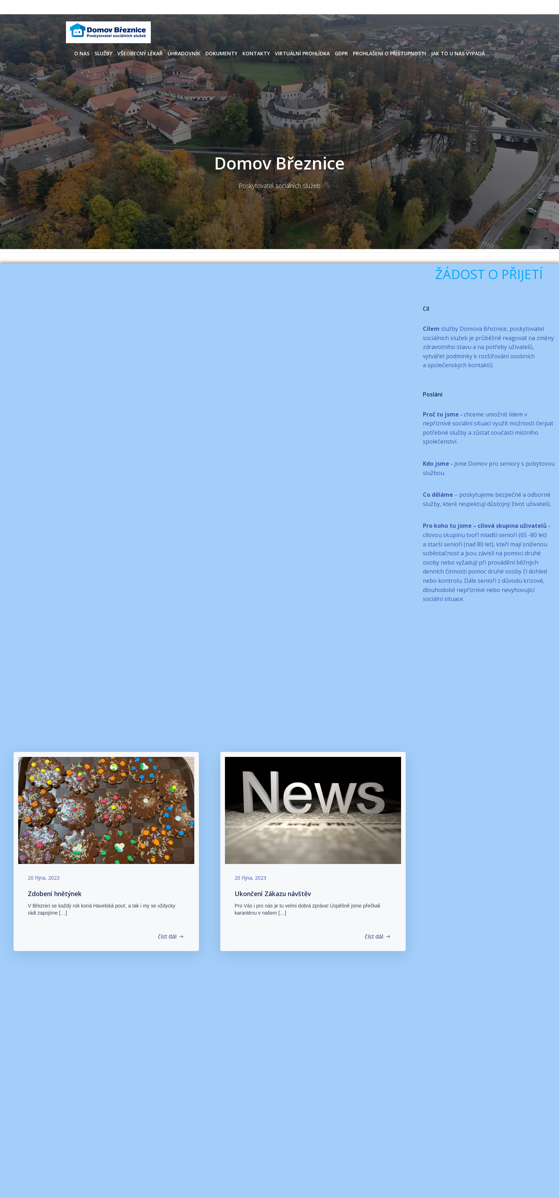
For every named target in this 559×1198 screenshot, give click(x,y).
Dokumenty (221, 52)
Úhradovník (184, 52)
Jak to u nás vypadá (458, 52)
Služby (103, 52)
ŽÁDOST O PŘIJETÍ (489, 274)
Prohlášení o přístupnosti (389, 52)
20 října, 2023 (45, 877)
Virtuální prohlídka (302, 52)
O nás (81, 52)
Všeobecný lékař (140, 52)
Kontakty (256, 52)
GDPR (341, 52)
